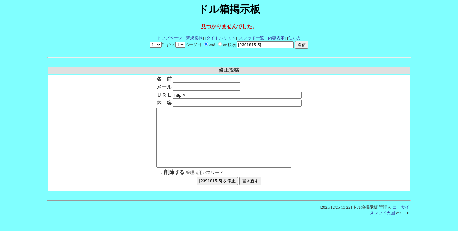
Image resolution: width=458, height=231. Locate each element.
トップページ (169, 38)
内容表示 (276, 38)
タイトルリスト (221, 38)
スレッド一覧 (251, 38)
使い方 (294, 38)
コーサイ (401, 218)
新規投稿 (194, 38)
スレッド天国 (382, 224)
